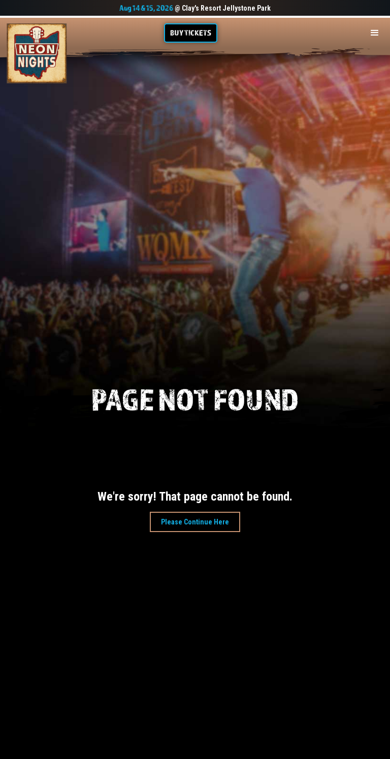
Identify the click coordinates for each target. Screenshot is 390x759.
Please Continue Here (195, 522)
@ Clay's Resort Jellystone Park (195, 8)
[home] (37, 53)
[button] (375, 33)
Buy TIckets (190, 32)
